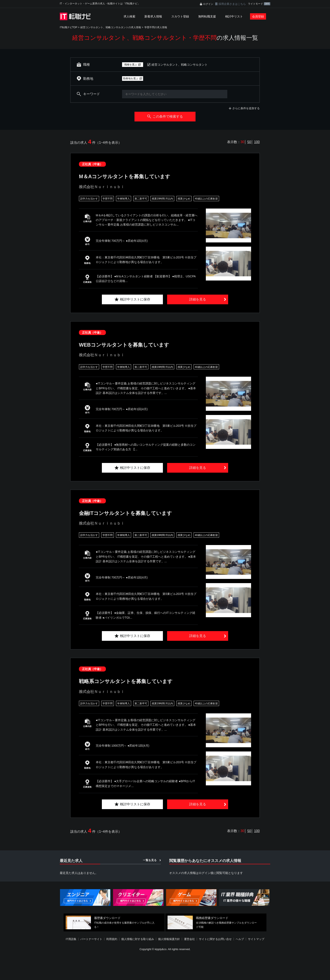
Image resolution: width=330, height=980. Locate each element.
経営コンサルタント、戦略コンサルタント (180, 64)
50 (249, 142)
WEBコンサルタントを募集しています (124, 345)
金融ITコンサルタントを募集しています (125, 513)
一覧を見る (150, 860)
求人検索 (129, 16)
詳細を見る (197, 299)
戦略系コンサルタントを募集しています (126, 681)
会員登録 (258, 16)
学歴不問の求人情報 (155, 27)
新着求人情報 (153, 16)
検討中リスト (234, 16)
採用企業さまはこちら (232, 3)
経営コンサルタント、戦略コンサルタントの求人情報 (110, 27)
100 (257, 142)
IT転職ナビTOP (68, 27)
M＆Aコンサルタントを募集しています (124, 176)
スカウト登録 (180, 16)
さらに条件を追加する (246, 108)
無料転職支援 (207, 16)
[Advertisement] (165, 966)
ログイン (208, 4)
